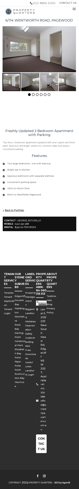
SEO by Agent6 (62, 482)
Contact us (41, 443)
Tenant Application (9, 300)
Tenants (8, 292)
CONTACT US (68, 3)
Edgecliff (20, 296)
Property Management (30, 296)
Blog (49, 304)
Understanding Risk (30, 341)
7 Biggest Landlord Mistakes (30, 313)
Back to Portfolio (14, 210)
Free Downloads (30, 354)
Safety (28, 333)
